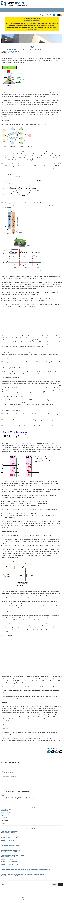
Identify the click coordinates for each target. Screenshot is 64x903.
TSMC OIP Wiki (4, 810)
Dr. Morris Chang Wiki (6, 812)
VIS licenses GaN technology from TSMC (11, 850)
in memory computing (11, 764)
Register (43, 15)
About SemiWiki (38, 899)
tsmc (25, 764)
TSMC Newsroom (5, 815)
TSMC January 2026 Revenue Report (10, 845)
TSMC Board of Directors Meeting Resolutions (12, 840)
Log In (49, 15)
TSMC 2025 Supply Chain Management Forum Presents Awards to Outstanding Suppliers (22, 874)
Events (8, 52)
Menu (32, 10)
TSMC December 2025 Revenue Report (10, 860)
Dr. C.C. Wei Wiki (5, 814)
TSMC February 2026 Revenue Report (10, 836)
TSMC (15, 52)
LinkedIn (3, 822)
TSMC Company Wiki (6, 809)
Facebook (3, 823)
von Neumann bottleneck (36, 764)
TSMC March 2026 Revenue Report (9, 831)
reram (21, 764)
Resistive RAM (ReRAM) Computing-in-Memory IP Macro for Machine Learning (23, 50)
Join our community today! (32, 20)
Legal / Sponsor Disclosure (28, 899)
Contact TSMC (4, 817)
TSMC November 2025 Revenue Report (10, 864)
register (9, 780)
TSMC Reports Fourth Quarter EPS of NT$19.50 (12, 855)
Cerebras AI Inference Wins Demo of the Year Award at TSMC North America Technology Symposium (25, 869)
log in (13, 780)
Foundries (12, 52)
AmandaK (7, 832)
